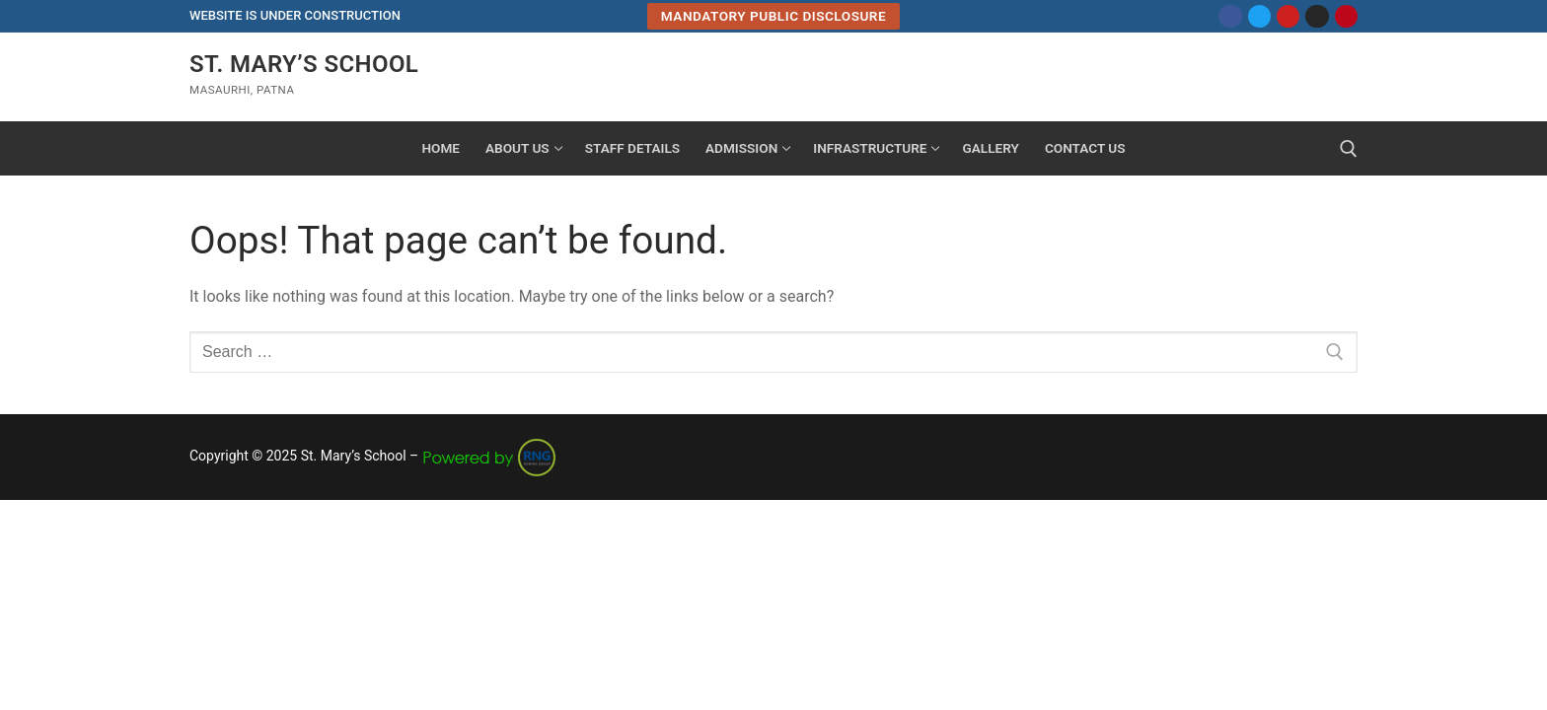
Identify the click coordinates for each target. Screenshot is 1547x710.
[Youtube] (1288, 16)
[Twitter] (1259, 16)
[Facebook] (1229, 16)
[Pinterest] (1346, 16)
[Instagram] (1316, 16)
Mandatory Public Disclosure (773, 16)
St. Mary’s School (303, 64)
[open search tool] (1349, 149)
